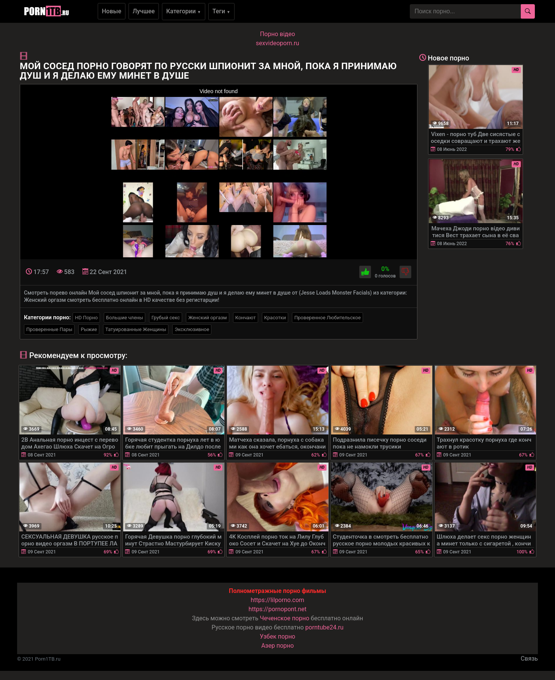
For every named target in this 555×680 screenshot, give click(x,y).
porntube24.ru (324, 627)
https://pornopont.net (277, 609)
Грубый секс (165, 317)
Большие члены (124, 317)
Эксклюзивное (191, 329)
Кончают (245, 317)
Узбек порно (277, 636)
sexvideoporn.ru (277, 43)
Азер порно (277, 645)
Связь (529, 658)
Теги (221, 11)
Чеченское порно (284, 618)
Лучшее (144, 11)
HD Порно (86, 317)
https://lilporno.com (277, 600)
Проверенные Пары (49, 329)
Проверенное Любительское (327, 317)
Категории (183, 11)
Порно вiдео (277, 34)
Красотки (275, 317)
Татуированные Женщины (135, 329)
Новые (111, 11)
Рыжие (89, 329)
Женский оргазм (207, 317)
